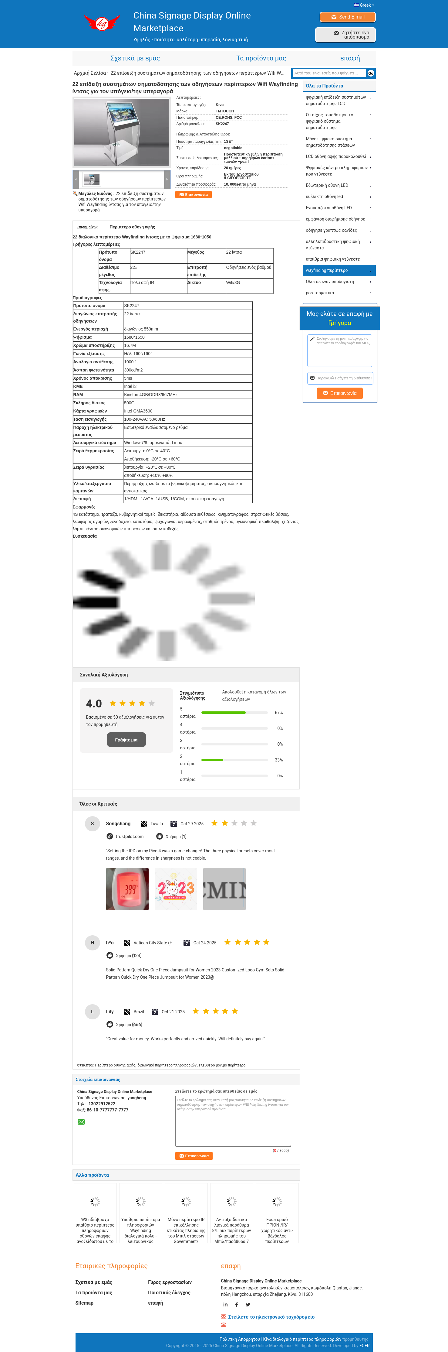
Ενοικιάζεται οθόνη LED (329, 207)
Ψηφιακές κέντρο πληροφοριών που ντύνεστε (337, 170)
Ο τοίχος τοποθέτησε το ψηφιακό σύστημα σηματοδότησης (329, 121)
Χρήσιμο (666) (129, 1024)
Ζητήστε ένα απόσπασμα (355, 35)
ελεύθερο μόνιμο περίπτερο (222, 1065)
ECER (364, 1345)
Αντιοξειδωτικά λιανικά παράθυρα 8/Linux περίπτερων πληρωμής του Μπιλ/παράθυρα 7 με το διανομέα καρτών (231, 1236)
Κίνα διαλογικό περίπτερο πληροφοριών (302, 1339)
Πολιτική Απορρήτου (240, 1339)
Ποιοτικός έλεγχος (169, 1293)
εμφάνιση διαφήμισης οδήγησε (335, 219)
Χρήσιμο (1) (176, 836)
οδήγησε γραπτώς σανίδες (331, 230)
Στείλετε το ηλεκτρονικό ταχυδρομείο (271, 1317)
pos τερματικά (320, 292)
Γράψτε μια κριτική (126, 742)
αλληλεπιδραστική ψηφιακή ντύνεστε (333, 244)
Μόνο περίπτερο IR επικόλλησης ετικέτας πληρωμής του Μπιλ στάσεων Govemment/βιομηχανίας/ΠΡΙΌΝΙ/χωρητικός (186, 1236)
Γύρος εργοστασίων (170, 1282)
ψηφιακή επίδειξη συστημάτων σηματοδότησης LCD (336, 100)
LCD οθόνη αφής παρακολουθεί (336, 156)
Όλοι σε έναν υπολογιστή (330, 281)
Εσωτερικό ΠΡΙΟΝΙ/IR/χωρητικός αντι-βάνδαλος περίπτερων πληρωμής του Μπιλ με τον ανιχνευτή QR (277, 1238)
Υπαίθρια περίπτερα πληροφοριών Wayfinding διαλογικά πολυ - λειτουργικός (140, 1230)
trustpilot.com (130, 836)
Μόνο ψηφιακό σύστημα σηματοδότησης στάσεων (330, 142)
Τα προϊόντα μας (261, 58)
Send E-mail (352, 17)
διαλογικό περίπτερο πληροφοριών (167, 1065)
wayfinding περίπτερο (327, 270)
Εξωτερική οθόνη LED (327, 185)
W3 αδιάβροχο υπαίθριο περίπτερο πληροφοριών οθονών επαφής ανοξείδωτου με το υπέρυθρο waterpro (95, 1233)
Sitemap (85, 1303)
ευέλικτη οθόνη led (324, 196)
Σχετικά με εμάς (135, 58)
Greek (367, 5)
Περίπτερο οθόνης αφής (115, 1065)
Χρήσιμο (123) (129, 955)
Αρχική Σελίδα (90, 73)
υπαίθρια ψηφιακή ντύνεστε (333, 259)
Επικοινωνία (196, 194)
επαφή (350, 58)
